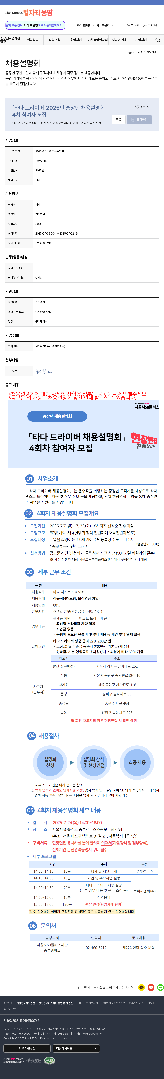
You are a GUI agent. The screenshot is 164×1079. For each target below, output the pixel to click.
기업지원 (141, 40)
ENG (149, 1003)
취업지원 (76, 40)
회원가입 (151, 25)
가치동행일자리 (98, 40)
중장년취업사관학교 (10, 40)
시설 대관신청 (27, 1048)
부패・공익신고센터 (87, 1003)
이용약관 (8, 1003)
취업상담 (32, 40)
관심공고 (143, 107)
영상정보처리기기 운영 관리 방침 (56, 1003)
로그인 (132, 25)
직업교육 (54, 40)
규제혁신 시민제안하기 (113, 1003)
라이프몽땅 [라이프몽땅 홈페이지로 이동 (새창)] (83, 25)
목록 (118, 119)
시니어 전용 (119, 40)
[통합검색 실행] (158, 40)
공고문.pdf (41, 369)
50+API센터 (9, 1009)
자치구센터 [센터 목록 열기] (103, 25)
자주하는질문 (136, 1003)
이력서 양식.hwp (44, 372)
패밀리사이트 (64, 1048)
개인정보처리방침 (25, 1003)
